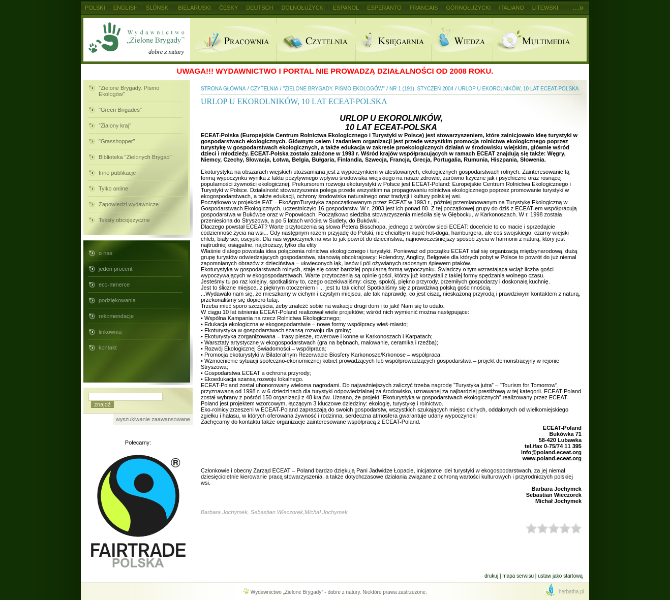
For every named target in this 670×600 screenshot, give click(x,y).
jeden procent (116, 269)
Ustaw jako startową (560, 576)
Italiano (511, 8)
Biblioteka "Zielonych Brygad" (135, 157)
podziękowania (117, 300)
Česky (228, 8)
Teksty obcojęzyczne (124, 220)
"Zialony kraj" (115, 125)
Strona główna (223, 88)
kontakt (107, 347)
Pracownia (233, 39)
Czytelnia (315, 39)
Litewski (545, 8)
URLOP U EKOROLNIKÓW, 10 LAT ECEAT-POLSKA (518, 88)
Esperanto (384, 8)
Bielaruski (194, 8)
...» (578, 7)
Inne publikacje (117, 173)
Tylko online (113, 188)
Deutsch (259, 8)
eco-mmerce (114, 284)
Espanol (346, 8)
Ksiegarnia (393, 39)
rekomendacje (116, 316)
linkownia (110, 332)
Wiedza (462, 39)
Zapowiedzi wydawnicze (129, 204)
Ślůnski (158, 8)
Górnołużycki (468, 8)
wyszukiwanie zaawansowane (153, 419)
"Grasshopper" (117, 141)
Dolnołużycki (303, 8)
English (125, 8)
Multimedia (540, 39)
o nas (105, 253)
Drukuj (491, 576)
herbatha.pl (571, 591)
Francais (424, 8)
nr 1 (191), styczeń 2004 (421, 88)
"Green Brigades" (120, 110)
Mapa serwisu (518, 576)
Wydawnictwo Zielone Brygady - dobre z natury (136, 39)
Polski (95, 8)
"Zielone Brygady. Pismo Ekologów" (129, 91)
